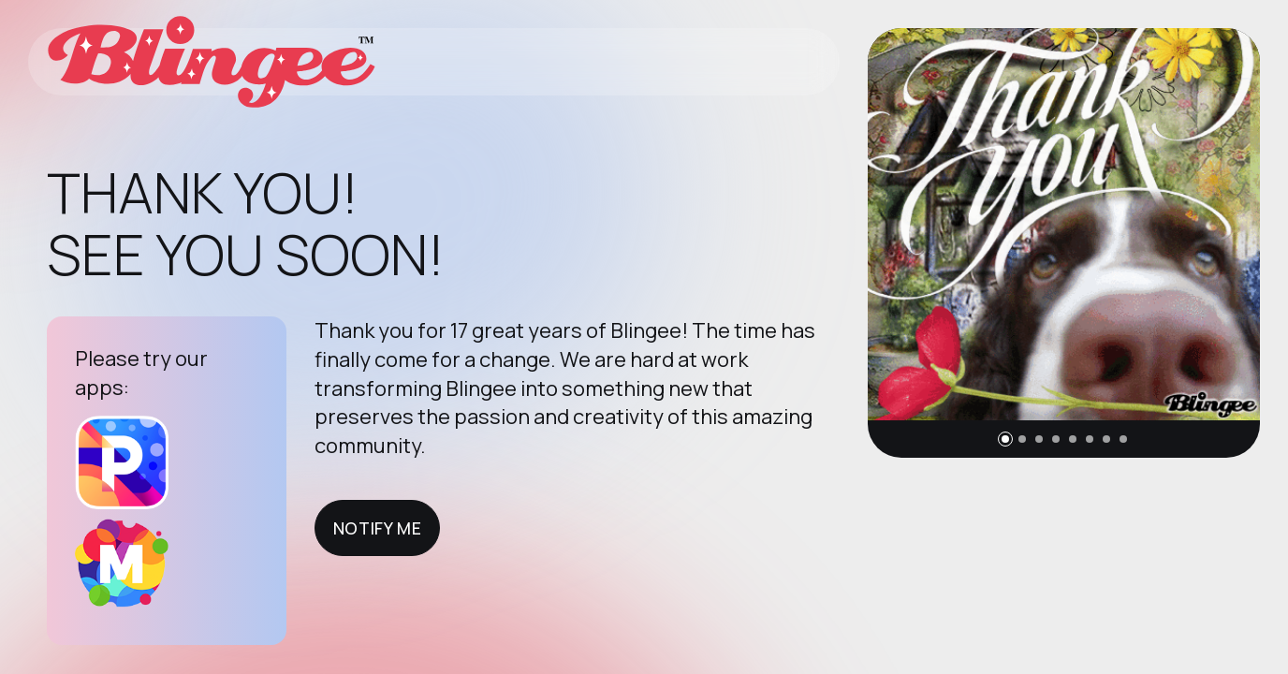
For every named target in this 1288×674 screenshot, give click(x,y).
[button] (1005, 439)
